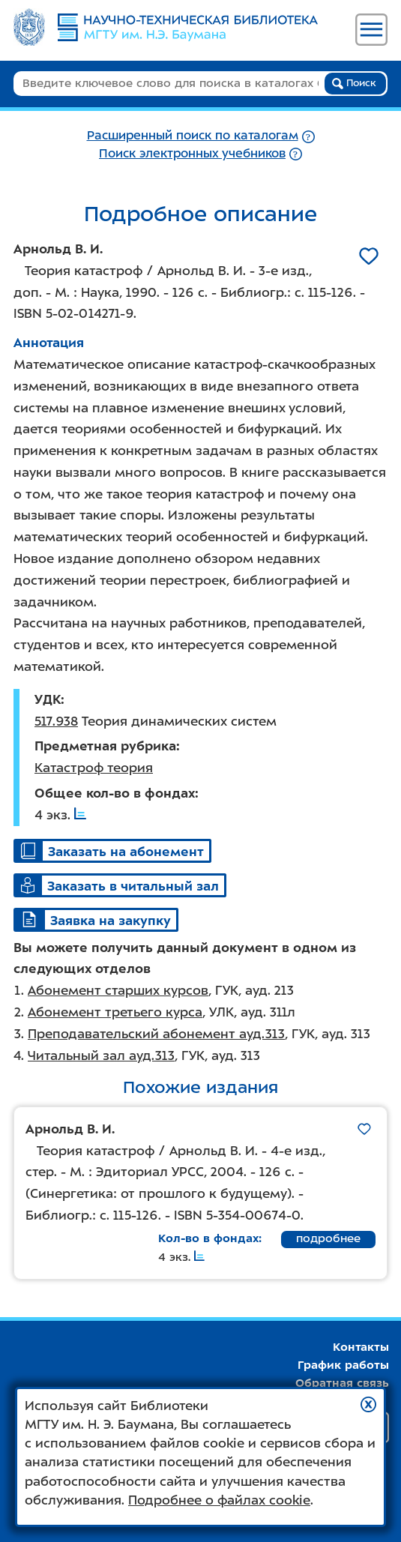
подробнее (328, 1238)
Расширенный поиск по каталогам (192, 135)
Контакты (361, 1347)
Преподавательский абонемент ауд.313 (156, 1033)
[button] (368, 1404)
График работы (343, 1365)
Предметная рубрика (105, 746)
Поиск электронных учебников (192, 153)
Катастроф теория (93, 767)
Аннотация (48, 342)
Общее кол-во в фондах (114, 793)
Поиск (354, 83)
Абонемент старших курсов (118, 990)
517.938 (56, 721)
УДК (47, 699)
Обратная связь (342, 1383)
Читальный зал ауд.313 (101, 1055)
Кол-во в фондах (208, 1238)
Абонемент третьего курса (115, 1012)
